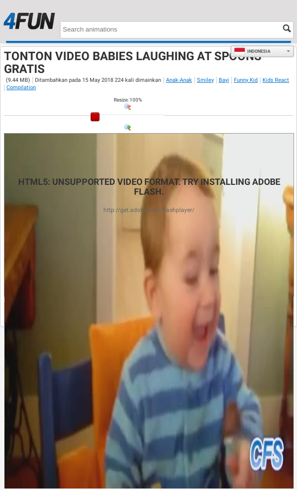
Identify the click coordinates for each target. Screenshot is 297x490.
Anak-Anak (179, 80)
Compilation (21, 87)
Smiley (205, 80)
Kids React (276, 80)
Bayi (224, 80)
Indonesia (252, 51)
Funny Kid (246, 80)
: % (128, 100)
